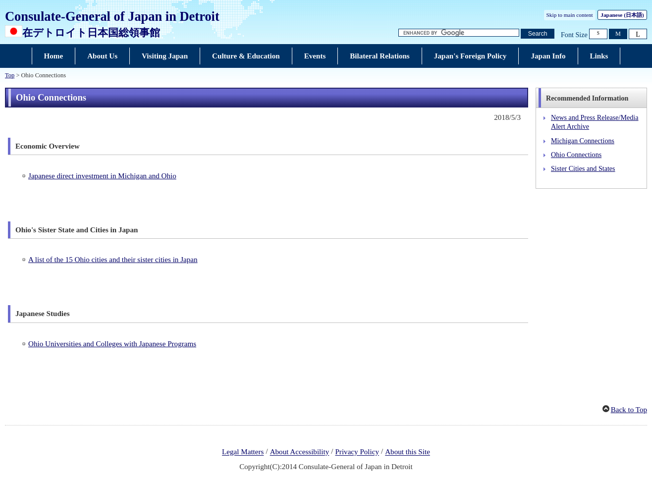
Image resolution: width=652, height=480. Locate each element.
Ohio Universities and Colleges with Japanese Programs (112, 344)
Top (9, 75)
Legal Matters (243, 452)
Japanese (622, 15)
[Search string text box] (458, 33)
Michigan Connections (582, 141)
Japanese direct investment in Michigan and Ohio (102, 176)
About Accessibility (299, 452)
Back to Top (629, 410)
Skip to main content (569, 15)
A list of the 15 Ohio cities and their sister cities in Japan (113, 260)
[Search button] (537, 34)
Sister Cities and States (583, 168)
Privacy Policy (357, 452)
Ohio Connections (576, 155)
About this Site (407, 452)
